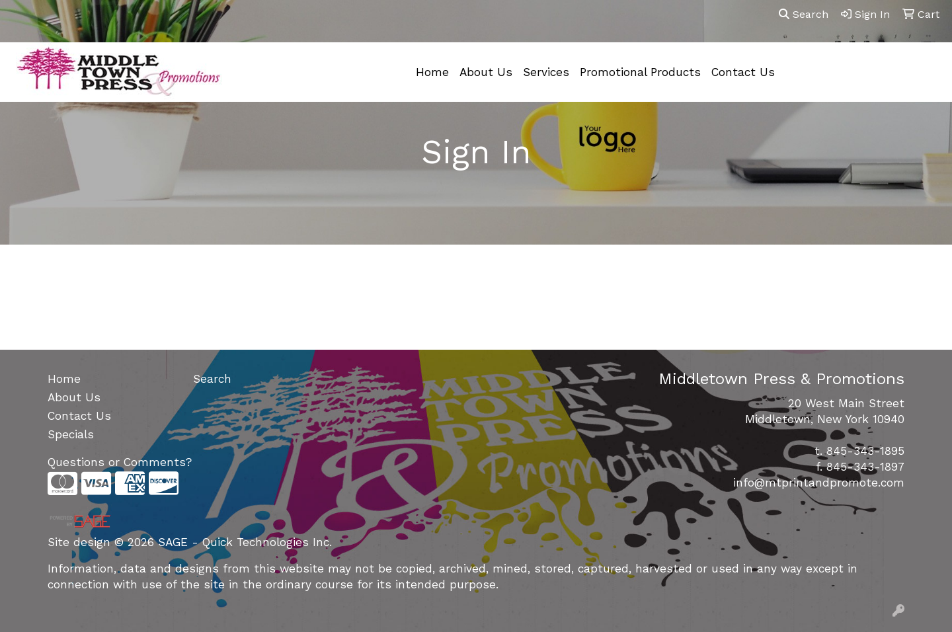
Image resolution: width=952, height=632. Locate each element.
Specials (71, 434)
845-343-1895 (865, 450)
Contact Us (743, 72)
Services (546, 72)
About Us (485, 72)
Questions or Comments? (120, 462)
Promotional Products (640, 72)
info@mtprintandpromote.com (818, 482)
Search (803, 14)
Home (432, 72)
